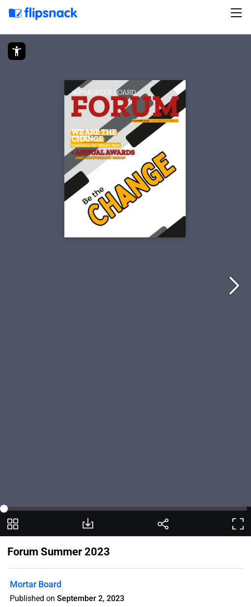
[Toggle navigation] (237, 13)
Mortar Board (35, 584)
